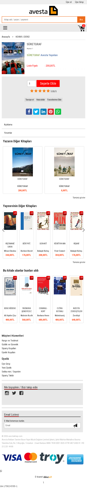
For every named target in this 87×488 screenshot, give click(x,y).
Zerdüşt (76, 315)
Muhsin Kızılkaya (28, 315)
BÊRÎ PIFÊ (26, 243)
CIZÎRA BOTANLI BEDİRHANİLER (60, 311)
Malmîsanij (60, 315)
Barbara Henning (44, 315)
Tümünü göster (79, 197)
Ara (81, 19)
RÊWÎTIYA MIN (59, 243)
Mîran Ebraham (10, 251)
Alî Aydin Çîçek (11, 315)
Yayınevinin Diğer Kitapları (20, 206)
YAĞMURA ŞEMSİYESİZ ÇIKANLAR (27, 311)
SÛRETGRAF (22, 179)
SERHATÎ (43, 243)
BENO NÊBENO (10, 308)
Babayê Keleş (43, 251)
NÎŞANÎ (76, 243)
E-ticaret (39, 476)
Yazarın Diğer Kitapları (17, 141)
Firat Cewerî (59, 251)
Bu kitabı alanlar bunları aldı (20, 270)
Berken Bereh (27, 251)
